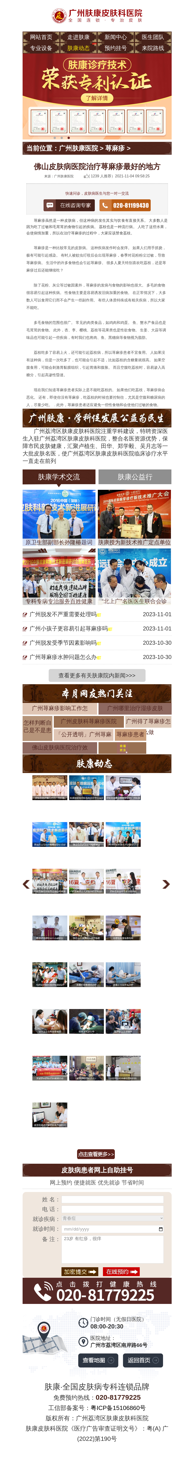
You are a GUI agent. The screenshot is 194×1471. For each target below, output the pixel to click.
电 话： (51, 1209)
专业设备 (41, 48)
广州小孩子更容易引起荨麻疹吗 (69, 628)
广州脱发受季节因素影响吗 (63, 643)
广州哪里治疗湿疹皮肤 (135, 708)
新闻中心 (116, 37)
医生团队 (153, 37)
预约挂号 (116, 48)
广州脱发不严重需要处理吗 (63, 614)
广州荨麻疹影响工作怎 (60, 708)
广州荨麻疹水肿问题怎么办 (63, 657)
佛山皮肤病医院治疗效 (60, 747)
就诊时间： (47, 1229)
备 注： (51, 1239)
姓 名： (51, 1199)
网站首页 (41, 37)
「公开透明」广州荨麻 (84, 734)
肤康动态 (78, 48)
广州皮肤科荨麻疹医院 (89, 721)
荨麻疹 (115, 148)
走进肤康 (78, 37)
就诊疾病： (47, 1219)
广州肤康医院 (78, 148)
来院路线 (153, 48)
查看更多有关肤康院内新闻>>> (96, 675)
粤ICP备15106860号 (118, 1407)
